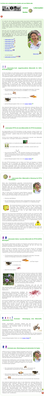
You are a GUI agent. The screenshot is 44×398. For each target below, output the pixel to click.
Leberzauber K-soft (10, 41)
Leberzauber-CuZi (10, 39)
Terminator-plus (10, 50)
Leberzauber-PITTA (9, 43)
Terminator (8, 48)
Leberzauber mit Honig (12, 57)
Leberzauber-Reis (9, 45)
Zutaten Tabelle (29, 103)
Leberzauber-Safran (10, 46)
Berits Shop (37, 54)
